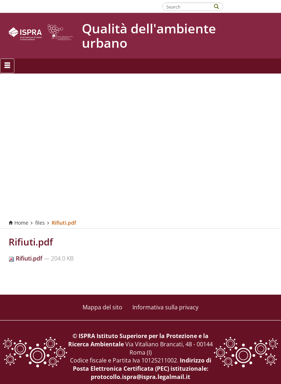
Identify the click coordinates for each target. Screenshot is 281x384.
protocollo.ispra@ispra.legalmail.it (140, 377)
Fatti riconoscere (252, 6)
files (40, 222)
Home (18, 222)
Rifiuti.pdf (26, 258)
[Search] (220, 6)
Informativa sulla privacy (165, 307)
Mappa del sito (102, 307)
